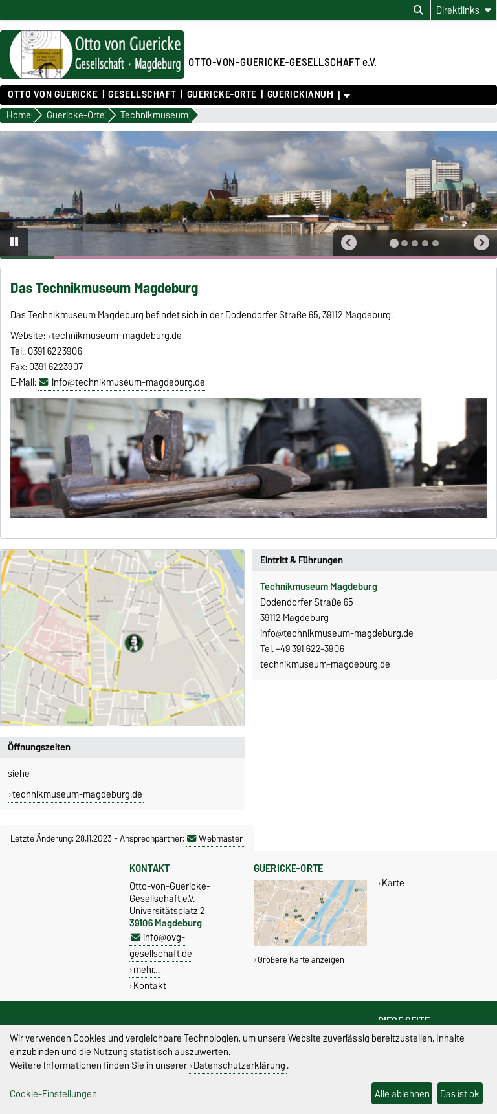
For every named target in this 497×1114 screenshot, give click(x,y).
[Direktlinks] (463, 10)
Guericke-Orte (222, 94)
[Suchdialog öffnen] (418, 10)
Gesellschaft (142, 94)
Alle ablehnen (402, 1094)
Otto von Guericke (53, 94)
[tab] (394, 243)
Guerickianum (300, 94)
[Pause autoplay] (14, 242)
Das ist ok (460, 1094)
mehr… (146, 969)
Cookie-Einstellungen (53, 1094)
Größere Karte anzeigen (301, 960)
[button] (348, 243)
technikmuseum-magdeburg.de (117, 336)
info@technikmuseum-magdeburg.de (128, 382)
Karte (393, 883)
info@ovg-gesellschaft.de (160, 945)
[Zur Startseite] (92, 75)
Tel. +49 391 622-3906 (302, 649)
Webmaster (215, 838)
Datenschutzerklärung (239, 1065)
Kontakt (149, 985)
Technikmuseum (294, 587)
